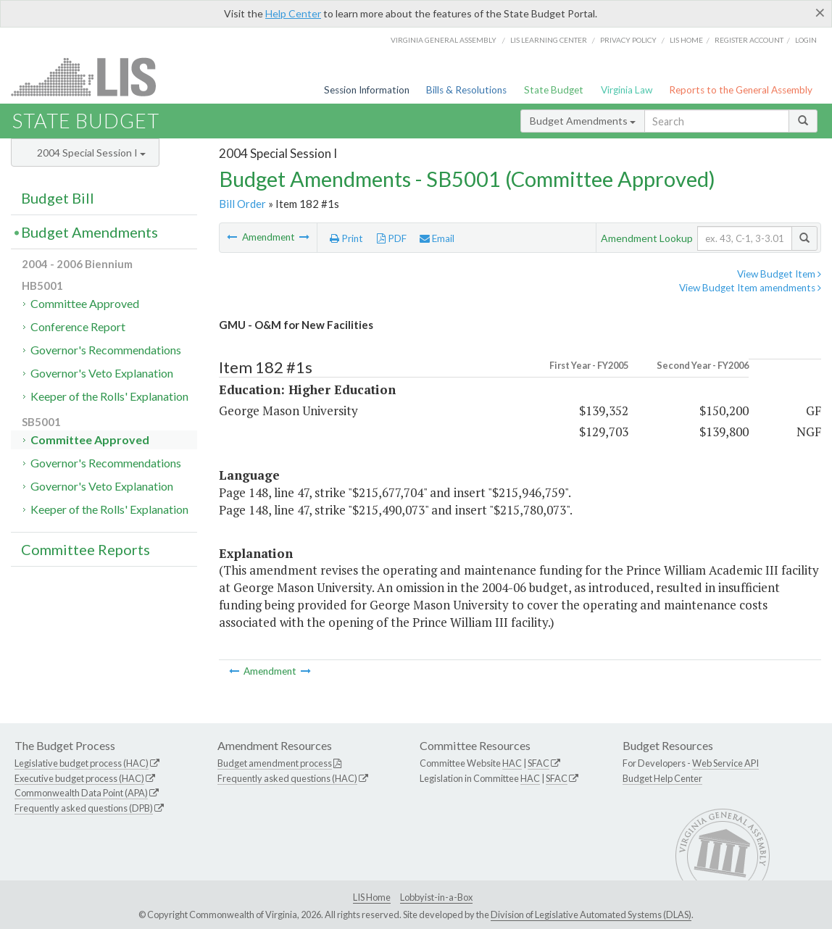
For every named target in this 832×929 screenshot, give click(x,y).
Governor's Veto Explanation (101, 373)
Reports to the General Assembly (740, 90)
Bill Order (242, 203)
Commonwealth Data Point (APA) (81, 793)
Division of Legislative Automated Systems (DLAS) (591, 914)
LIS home (686, 40)
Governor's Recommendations (105, 350)
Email (437, 238)
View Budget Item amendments (750, 287)
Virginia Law (626, 90)
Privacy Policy (628, 40)
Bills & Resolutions (466, 90)
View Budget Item (779, 274)
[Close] (820, 12)
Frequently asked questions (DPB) (83, 808)
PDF (392, 238)
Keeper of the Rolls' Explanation (109, 396)
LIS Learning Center (548, 40)
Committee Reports (85, 549)
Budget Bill (57, 198)
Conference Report (77, 326)
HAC (512, 763)
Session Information (366, 90)
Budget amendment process (274, 763)
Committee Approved (84, 303)
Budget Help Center (662, 778)
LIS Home (372, 897)
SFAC (538, 763)
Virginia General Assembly (443, 40)
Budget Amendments (583, 120)
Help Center (293, 13)
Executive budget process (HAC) (79, 778)
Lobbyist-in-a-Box (436, 897)
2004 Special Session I (91, 152)
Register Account (749, 40)
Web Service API (725, 763)
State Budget (553, 90)
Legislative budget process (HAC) (81, 763)
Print (346, 238)
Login (806, 40)
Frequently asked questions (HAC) (287, 778)
